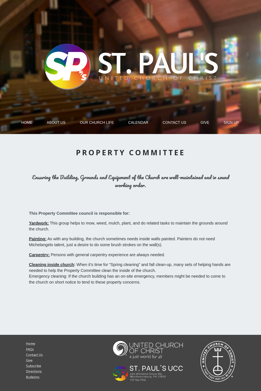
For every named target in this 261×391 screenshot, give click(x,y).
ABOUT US (56, 123)
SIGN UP (231, 123)
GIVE (205, 123)
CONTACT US (174, 123)
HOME (26, 123)
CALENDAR (138, 123)
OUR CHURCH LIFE (97, 123)
